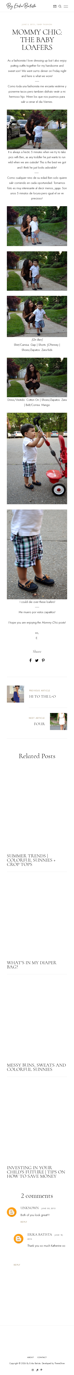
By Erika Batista (34, 1363)
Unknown (30, 1208)
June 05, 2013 (48, 1208)
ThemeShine (60, 1363)
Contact (42, 1357)
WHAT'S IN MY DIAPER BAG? (31, 965)
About (30, 1357)
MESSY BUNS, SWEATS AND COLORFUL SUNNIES (36, 1067)
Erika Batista (39, 1235)
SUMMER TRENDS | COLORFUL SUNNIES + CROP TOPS (31, 860)
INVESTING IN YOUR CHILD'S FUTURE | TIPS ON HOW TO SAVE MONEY (36, 1172)
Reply (24, 1222)
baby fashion (44, 24)
